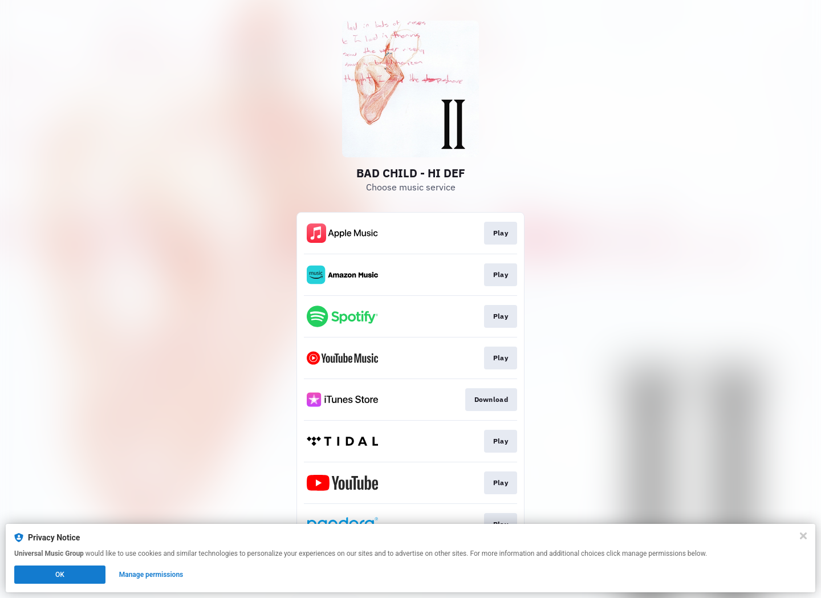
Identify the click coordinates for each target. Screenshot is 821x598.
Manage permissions (151, 575)
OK (59, 575)
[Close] (803, 536)
